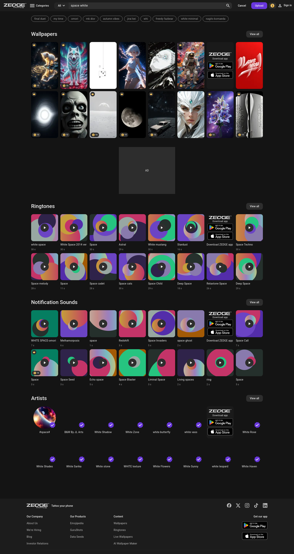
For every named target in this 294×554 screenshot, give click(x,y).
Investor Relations (37, 543)
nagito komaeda (215, 18)
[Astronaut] (190, 65)
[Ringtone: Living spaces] (190, 367)
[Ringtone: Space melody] (44, 271)
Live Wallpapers (123, 536)
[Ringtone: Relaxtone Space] (220, 271)
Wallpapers (120, 523)
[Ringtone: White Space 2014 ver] (73, 232)
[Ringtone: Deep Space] (190, 271)
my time (58, 18)
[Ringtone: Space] (103, 232)
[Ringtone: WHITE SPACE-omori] (44, 328)
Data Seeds (77, 536)
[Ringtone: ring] (220, 367)
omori (74, 18)
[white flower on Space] (220, 114)
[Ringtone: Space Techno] (249, 232)
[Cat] (44, 65)
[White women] (161, 65)
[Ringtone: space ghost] (190, 328)
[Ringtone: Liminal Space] (161, 367)
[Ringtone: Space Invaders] (161, 328)
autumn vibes (111, 18)
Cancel (242, 5)
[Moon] (132, 114)
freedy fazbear (164, 18)
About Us (32, 523)
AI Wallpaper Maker (125, 543)
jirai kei (131, 18)
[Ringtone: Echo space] (103, 367)
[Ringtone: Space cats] (132, 271)
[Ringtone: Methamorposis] (73, 328)
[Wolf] (73, 65)
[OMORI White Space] (103, 65)
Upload (259, 5)
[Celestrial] (132, 65)
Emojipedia (77, 523)
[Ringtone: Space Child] (161, 271)
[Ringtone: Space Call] (249, 328)
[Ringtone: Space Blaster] (132, 367)
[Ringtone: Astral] (132, 232)
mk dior (90, 18)
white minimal (189, 18)
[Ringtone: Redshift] (132, 328)
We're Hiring (34, 529)
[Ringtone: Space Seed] (73, 367)
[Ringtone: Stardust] (190, 232)
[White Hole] (44, 114)
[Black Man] (73, 114)
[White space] (103, 114)
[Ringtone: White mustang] (161, 232)
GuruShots (76, 529)
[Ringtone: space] (103, 328)
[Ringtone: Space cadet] (103, 271)
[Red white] (249, 65)
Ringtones (120, 529)
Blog (29, 536)
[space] (190, 114)
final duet (40, 18)
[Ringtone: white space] (44, 232)
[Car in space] (161, 114)
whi (146, 18)
